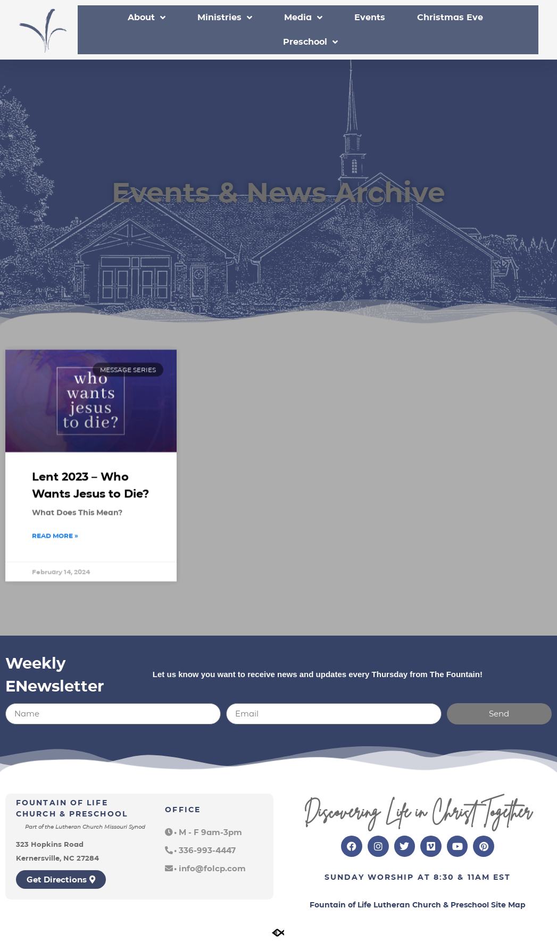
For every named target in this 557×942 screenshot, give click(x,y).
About (146, 17)
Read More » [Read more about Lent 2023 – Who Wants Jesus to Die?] (55, 550)
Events (369, 17)
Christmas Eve (450, 17)
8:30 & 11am (462, 877)
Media (303, 17)
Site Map (508, 905)
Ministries (224, 17)
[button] (203, 832)
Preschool (310, 42)
